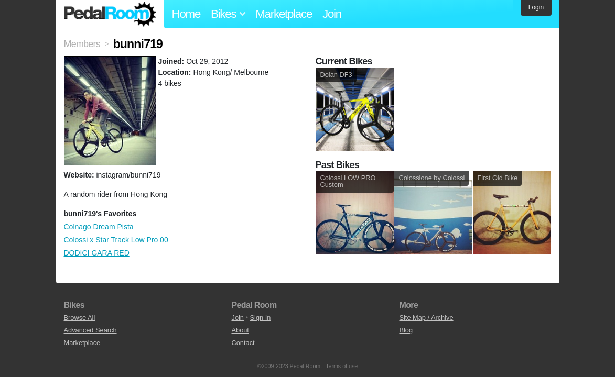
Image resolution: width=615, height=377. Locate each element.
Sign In (260, 317)
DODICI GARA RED (97, 253)
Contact (242, 343)
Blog (406, 330)
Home (186, 13)
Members (82, 44)
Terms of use (342, 366)
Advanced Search (90, 330)
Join (331, 13)
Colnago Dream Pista (99, 227)
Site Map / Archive (426, 317)
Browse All (79, 317)
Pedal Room (110, 14)
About (240, 330)
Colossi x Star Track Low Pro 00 (116, 240)
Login (536, 7)
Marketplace (283, 13)
